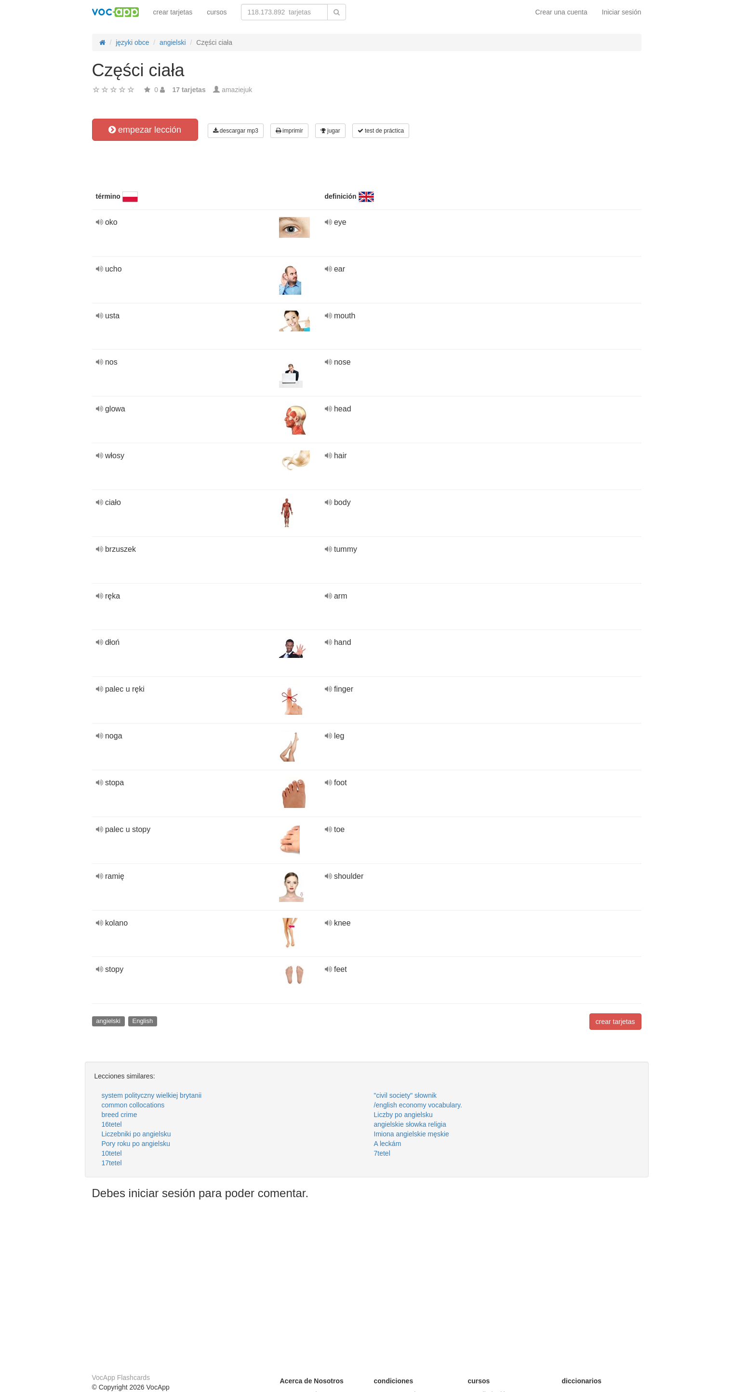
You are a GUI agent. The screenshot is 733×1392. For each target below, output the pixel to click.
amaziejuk (237, 90)
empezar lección (144, 130)
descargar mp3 (235, 130)
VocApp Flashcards (121, 1377)
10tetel (112, 1153)
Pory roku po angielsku (136, 1143)
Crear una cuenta (561, 12)
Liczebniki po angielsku (136, 1134)
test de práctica (381, 130)
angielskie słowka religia (410, 1124)
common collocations (133, 1105)
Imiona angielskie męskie (411, 1134)
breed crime (119, 1115)
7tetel (382, 1153)
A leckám (387, 1143)
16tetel (112, 1124)
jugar (330, 130)
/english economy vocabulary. (418, 1105)
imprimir (289, 130)
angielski (108, 1020)
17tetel (112, 1163)
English (142, 1020)
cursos (217, 12)
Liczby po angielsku (403, 1115)
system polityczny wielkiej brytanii (152, 1095)
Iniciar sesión (621, 12)
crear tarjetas (173, 12)
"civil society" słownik (405, 1095)
